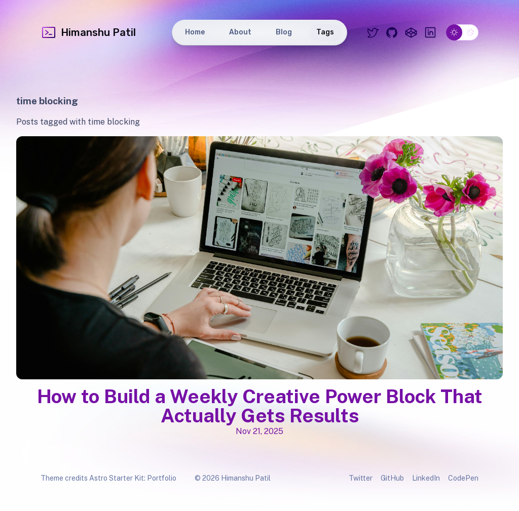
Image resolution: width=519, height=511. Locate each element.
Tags (325, 32)
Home (195, 32)
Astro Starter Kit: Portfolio (132, 478)
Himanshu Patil (88, 32)
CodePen (463, 478)
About (240, 32)
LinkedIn (426, 478)
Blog (284, 32)
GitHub (392, 478)
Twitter (361, 478)
